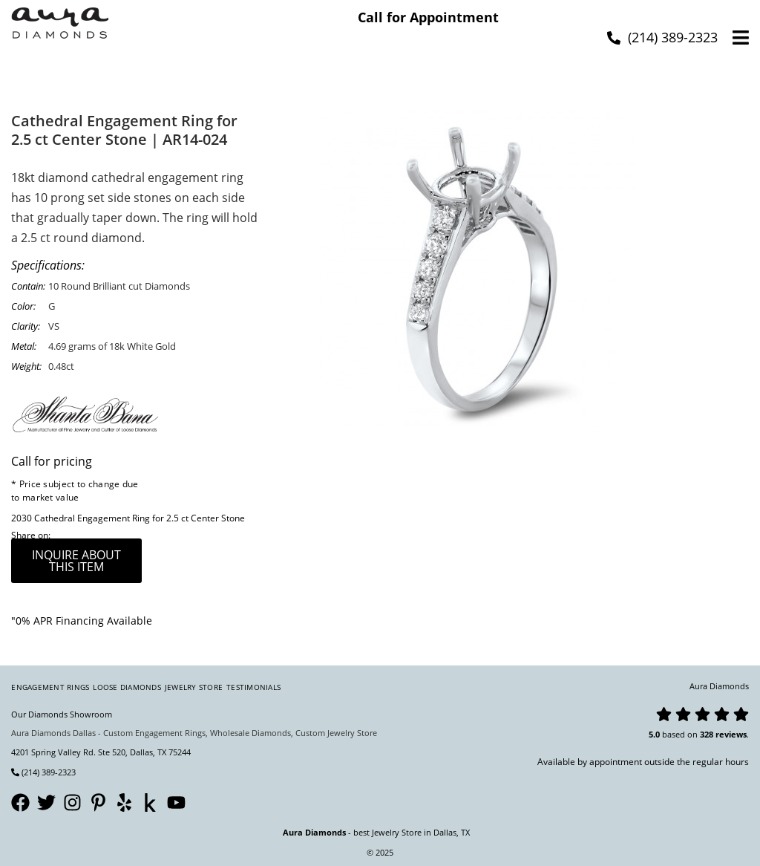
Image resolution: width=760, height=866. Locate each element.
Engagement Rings (50, 687)
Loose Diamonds (127, 687)
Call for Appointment (428, 17)
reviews (731, 734)
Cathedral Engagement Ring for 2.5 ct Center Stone (139, 518)
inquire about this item (76, 561)
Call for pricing (51, 461)
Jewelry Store (194, 687)
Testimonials (253, 687)
